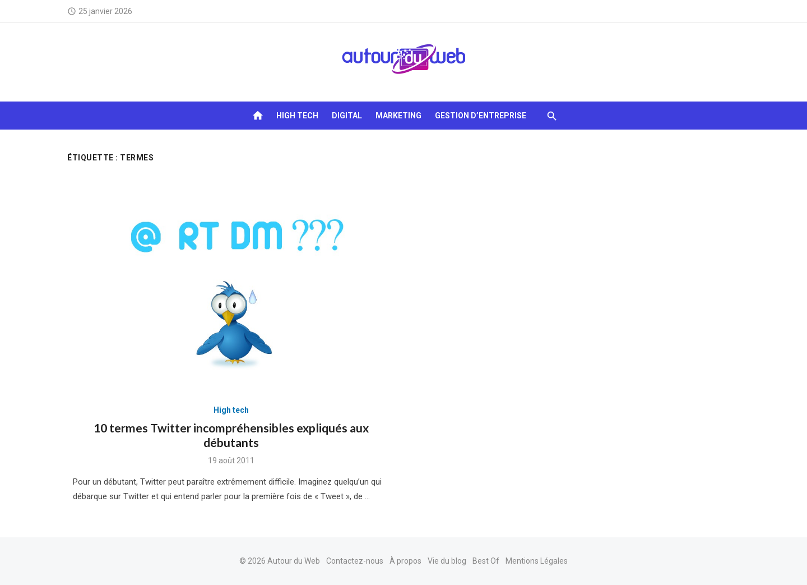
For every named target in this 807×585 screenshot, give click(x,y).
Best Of (485, 560)
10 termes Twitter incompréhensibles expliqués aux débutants (231, 435)
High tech (297, 115)
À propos (405, 560)
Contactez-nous (354, 560)
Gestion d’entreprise (480, 115)
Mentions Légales (536, 560)
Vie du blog (447, 560)
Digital (347, 115)
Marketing (398, 115)
